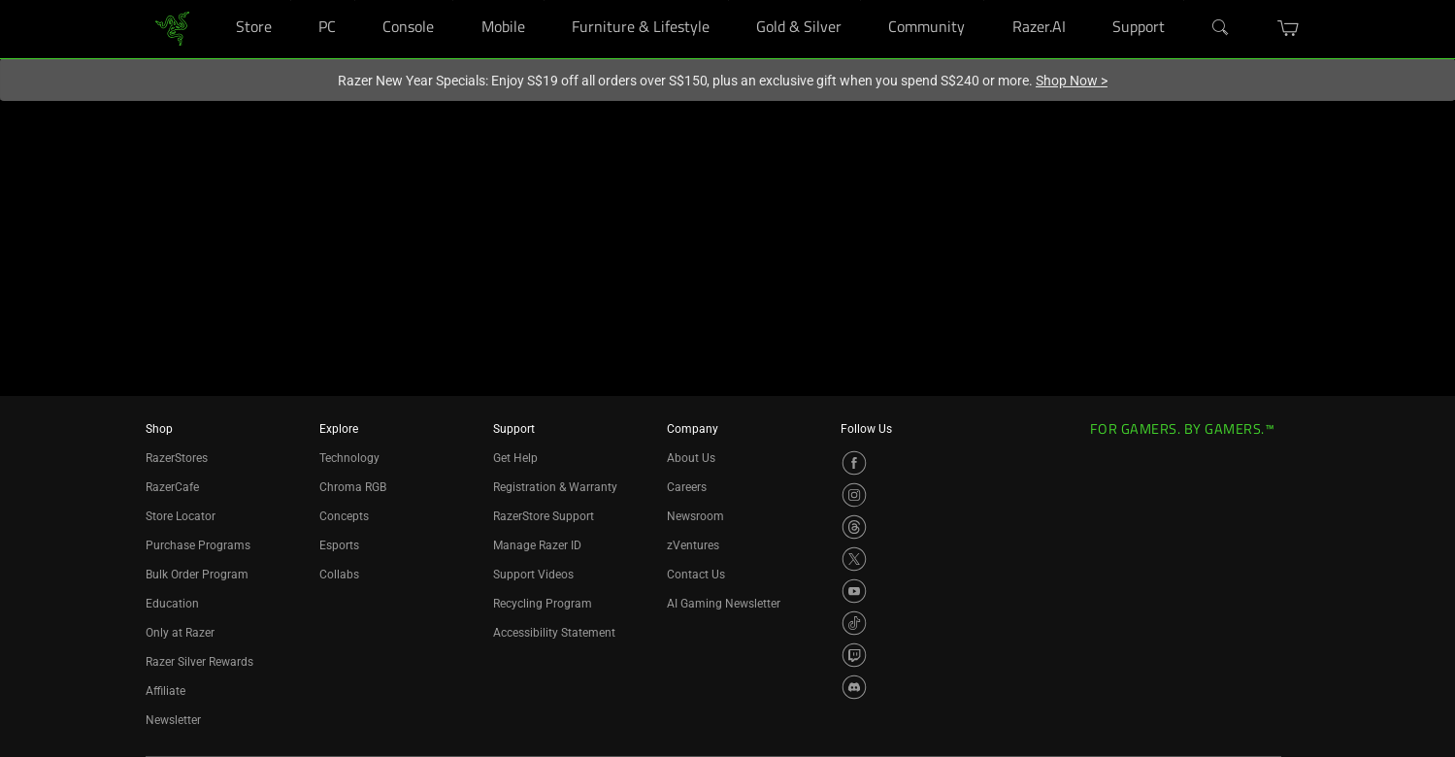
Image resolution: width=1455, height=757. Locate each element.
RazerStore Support (543, 516)
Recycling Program (542, 603)
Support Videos (533, 574)
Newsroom (695, 516)
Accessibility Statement (554, 633)
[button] (1288, 28)
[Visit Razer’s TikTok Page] (854, 623)
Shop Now (1072, 80)
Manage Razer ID (537, 545)
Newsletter (173, 720)
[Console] (452, 0)
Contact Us (696, 574)
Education (172, 603)
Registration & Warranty (555, 487)
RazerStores (177, 458)
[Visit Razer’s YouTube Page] (854, 591)
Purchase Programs (198, 545)
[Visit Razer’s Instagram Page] (854, 495)
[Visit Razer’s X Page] (854, 559)
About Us (691, 458)
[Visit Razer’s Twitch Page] (854, 655)
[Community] (983, 0)
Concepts (344, 516)
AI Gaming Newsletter (723, 603)
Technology (349, 458)
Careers (687, 487)
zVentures (693, 545)
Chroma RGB (352, 487)
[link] (172, 27)
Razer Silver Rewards (199, 662)
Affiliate (165, 691)
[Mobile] (544, 0)
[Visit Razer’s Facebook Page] (854, 463)
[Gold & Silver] (860, 0)
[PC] (354, 0)
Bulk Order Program (197, 574)
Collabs (339, 574)
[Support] (1183, 0)
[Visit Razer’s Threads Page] (854, 527)
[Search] (1221, 28)
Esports (339, 545)
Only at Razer (180, 633)
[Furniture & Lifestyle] (728, 0)
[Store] (290, 0)
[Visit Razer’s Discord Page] (854, 687)
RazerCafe (172, 487)
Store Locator (180, 516)
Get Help (515, 458)
